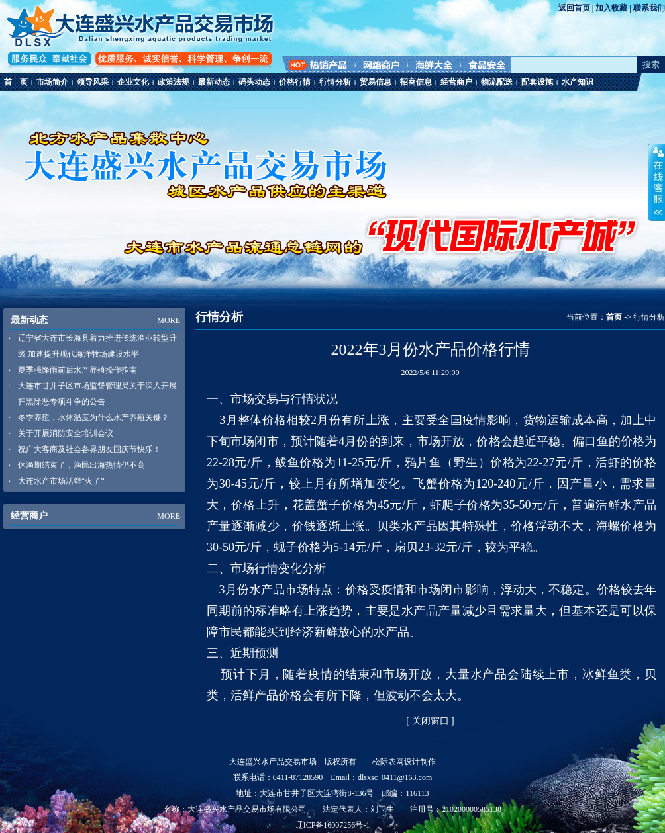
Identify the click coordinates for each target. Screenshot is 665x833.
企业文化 (133, 82)
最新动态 (214, 82)
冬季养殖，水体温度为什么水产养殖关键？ (93, 417)
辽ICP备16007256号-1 (332, 825)
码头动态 (254, 82)
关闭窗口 (430, 721)
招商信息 (416, 82)
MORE (168, 320)
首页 (614, 317)
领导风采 (93, 82)
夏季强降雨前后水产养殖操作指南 (77, 369)
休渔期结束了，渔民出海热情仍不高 (81, 465)
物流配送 (497, 82)
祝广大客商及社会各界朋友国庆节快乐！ (89, 449)
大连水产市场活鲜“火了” (61, 481)
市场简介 (52, 82)
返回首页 (574, 8)
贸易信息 (375, 82)
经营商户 (456, 82)
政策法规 (173, 82)
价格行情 (295, 82)
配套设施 (537, 82)
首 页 (16, 82)
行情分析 (335, 82)
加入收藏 (611, 8)
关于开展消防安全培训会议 (65, 433)
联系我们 (649, 8)
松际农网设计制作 (404, 761)
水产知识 (577, 82)
